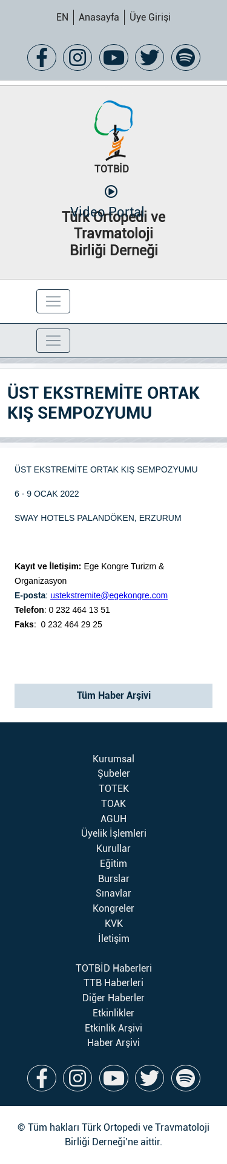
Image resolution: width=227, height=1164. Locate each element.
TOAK (113, 803)
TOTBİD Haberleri (114, 968)
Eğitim (113, 863)
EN (62, 17)
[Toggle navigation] (53, 301)
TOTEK (114, 788)
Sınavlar (113, 893)
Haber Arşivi (113, 1042)
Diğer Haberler (113, 998)
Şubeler (113, 773)
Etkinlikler (113, 1013)
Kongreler (113, 908)
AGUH (113, 819)
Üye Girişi (150, 17)
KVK (114, 923)
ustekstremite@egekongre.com (109, 595)
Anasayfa (99, 17)
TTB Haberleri (113, 983)
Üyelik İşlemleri (113, 833)
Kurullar (113, 848)
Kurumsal (113, 759)
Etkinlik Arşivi (113, 1028)
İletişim (114, 938)
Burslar (114, 878)
